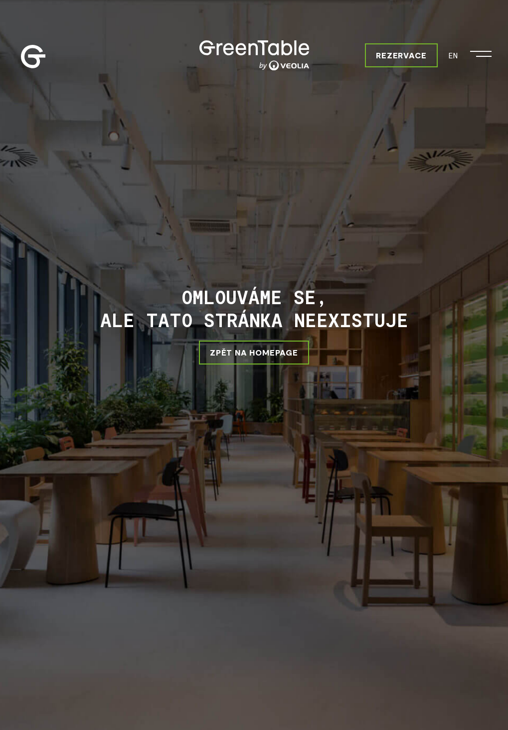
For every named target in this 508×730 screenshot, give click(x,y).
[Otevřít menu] (481, 51)
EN (453, 55)
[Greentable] (254, 55)
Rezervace (401, 55)
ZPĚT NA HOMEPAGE (254, 352)
